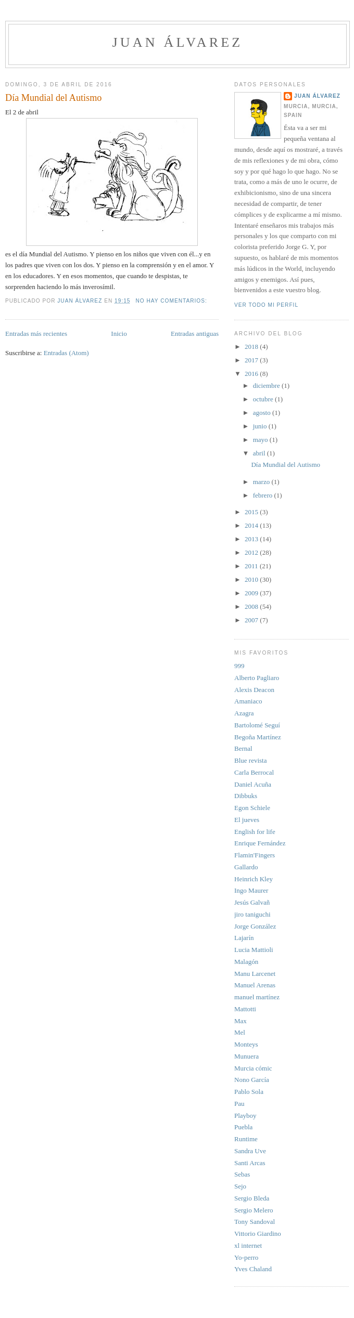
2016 (252, 373)
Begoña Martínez (257, 737)
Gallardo (246, 867)
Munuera (246, 1056)
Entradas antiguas (195, 333)
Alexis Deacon (254, 690)
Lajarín (244, 938)
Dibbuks (245, 796)
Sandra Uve (250, 1151)
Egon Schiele (252, 808)
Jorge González (255, 926)
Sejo (240, 1186)
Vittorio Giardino (257, 1233)
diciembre (267, 385)
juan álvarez (177, 42)
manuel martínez (257, 997)
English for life (254, 832)
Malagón (246, 961)
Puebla (243, 1127)
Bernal (243, 748)
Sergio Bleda (251, 1198)
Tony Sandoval (254, 1221)
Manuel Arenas (254, 985)
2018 (252, 346)
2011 (252, 566)
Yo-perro (246, 1257)
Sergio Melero (253, 1210)
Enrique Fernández (260, 843)
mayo (261, 439)
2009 (252, 593)
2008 (252, 606)
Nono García (251, 1080)
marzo (262, 482)
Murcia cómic (253, 1068)
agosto (262, 412)
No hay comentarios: (172, 301)
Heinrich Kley (253, 879)
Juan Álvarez (317, 96)
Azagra (244, 713)
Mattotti (245, 1009)
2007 (252, 620)
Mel (239, 1032)
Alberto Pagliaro (256, 678)
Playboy (245, 1115)
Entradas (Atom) (66, 353)
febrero (263, 495)
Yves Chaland (253, 1269)
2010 (252, 579)
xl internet (248, 1245)
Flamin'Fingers (254, 855)
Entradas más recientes (36, 333)
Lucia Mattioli (253, 950)
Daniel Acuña (252, 784)
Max (240, 1021)
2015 (252, 512)
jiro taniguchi (252, 914)
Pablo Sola (248, 1091)
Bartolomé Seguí (257, 725)
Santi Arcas (250, 1163)
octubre (264, 399)
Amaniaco (248, 701)
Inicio (119, 333)
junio (261, 426)
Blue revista (250, 760)
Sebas (242, 1174)
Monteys (246, 1044)
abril (260, 453)
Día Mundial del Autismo (53, 98)
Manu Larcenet (254, 973)
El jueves (246, 820)
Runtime (246, 1139)
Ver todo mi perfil (266, 305)
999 (239, 666)
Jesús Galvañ (252, 902)
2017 (252, 360)
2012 (252, 552)
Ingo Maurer (251, 890)
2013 (252, 539)
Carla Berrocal (254, 772)
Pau (239, 1103)
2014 (252, 525)
